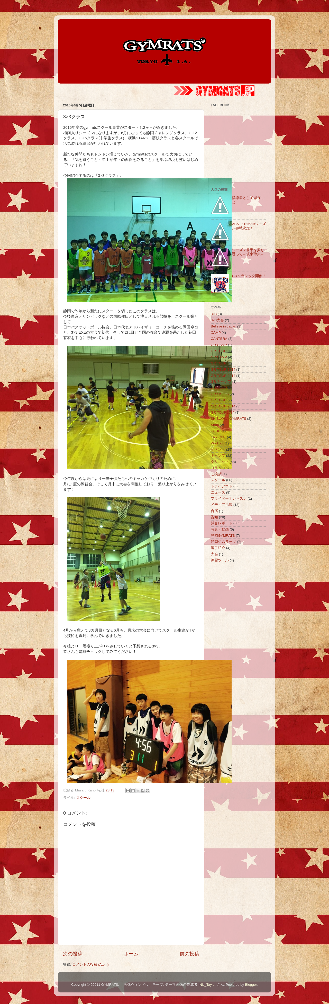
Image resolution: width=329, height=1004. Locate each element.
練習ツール (220, 560)
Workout (217, 443)
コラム (216, 468)
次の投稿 (73, 953)
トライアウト (221, 486)
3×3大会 (217, 320)
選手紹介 (218, 548)
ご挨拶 (216, 474)
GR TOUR (219, 351)
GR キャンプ (221, 382)
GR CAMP (219, 345)
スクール (83, 798)
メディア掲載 (221, 505)
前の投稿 (189, 953)
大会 (214, 554)
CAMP (216, 332)
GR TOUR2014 (222, 412)
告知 (214, 517)
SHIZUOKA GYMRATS (228, 419)
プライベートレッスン (229, 498)
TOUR (216, 431)
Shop (215, 425)
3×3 (214, 314)
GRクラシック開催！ (249, 276)
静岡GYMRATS (223, 535)
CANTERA (219, 339)
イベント (218, 449)
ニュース (218, 492)
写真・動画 (220, 529)
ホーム (131, 953)
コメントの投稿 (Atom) (90, 964)
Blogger (251, 985)
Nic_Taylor (207, 985)
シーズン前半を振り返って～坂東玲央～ (248, 252)
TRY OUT (218, 437)
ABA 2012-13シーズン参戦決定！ (249, 226)
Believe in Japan (223, 326)
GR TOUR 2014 (223, 369)
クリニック (220, 462)
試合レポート (221, 523)
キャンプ (218, 456)
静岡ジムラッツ (223, 542)
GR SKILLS (220, 394)
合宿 (214, 511)
